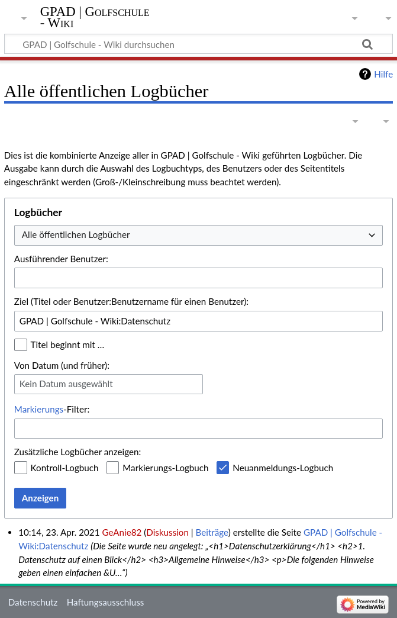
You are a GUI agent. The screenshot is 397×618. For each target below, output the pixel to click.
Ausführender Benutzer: (61, 258)
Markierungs (38, 409)
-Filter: (51, 409)
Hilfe (383, 74)
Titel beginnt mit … (68, 344)
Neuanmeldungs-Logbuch (283, 467)
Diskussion (167, 532)
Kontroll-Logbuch (65, 467)
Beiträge (212, 532)
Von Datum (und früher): (61, 365)
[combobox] (198, 235)
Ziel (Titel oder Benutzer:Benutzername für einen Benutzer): (131, 301)
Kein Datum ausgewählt (66, 383)
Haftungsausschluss (105, 602)
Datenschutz (33, 602)
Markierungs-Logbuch (165, 467)
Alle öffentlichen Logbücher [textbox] (76, 234)
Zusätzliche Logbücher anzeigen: (77, 451)
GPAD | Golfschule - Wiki (95, 17)
